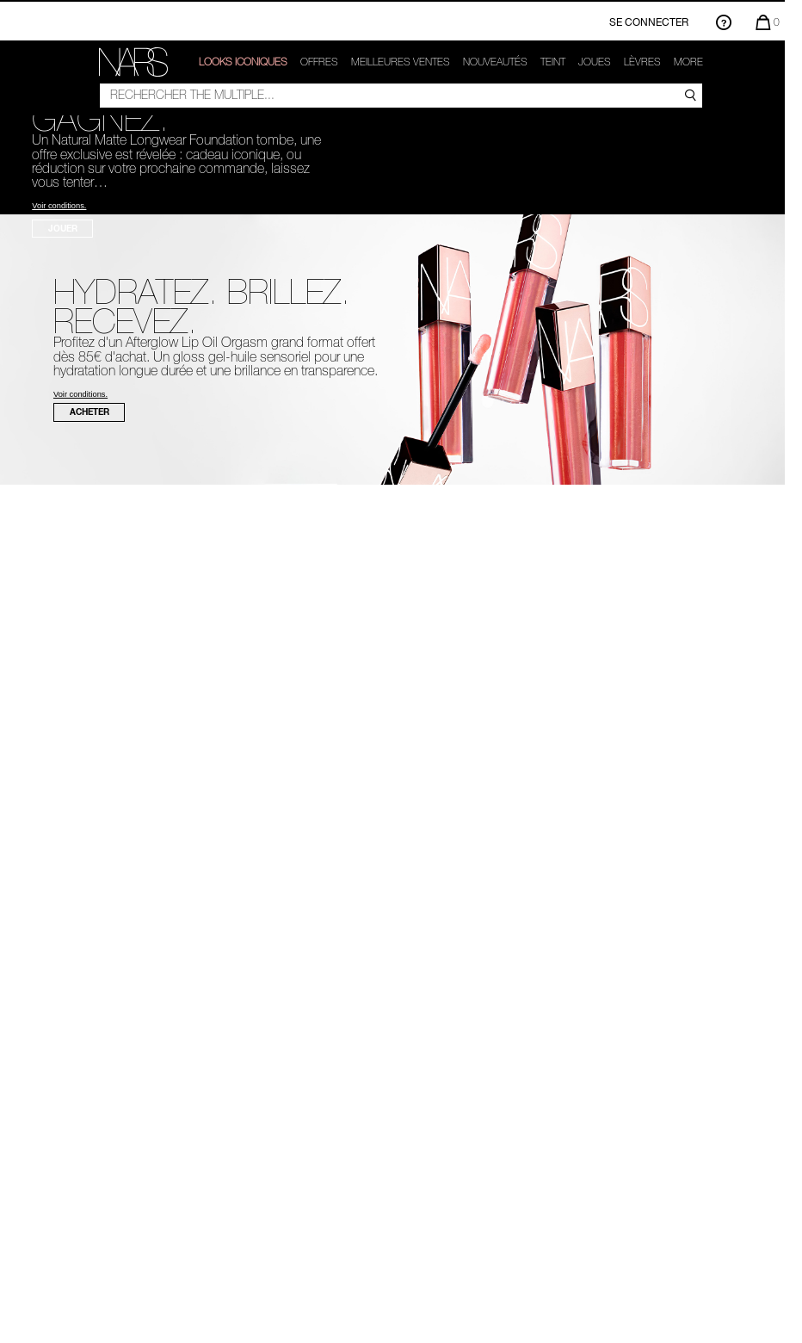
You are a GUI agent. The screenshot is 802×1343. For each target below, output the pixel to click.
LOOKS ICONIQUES (243, 62)
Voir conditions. (59, 206)
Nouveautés (495, 62)
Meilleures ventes (400, 62)
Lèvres (642, 62)
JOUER (62, 228)
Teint (552, 62)
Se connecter (648, 21)
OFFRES (319, 62)
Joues (594, 62)
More (688, 62)
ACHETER (89, 411)
